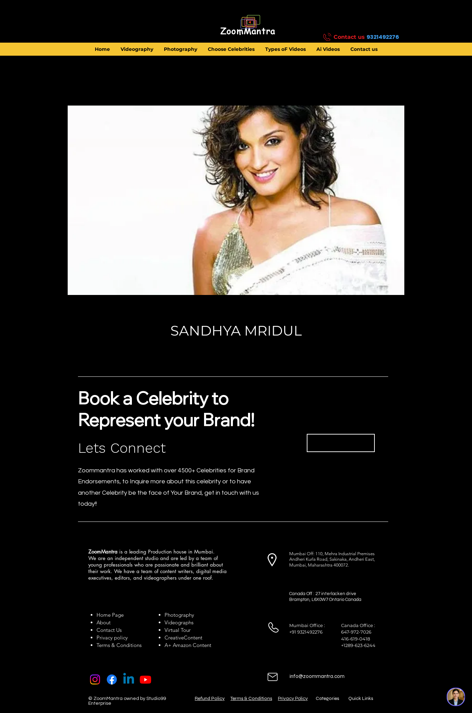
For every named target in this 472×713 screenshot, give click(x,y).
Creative (174, 637)
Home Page (110, 615)
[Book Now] (341, 443)
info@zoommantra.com (317, 676)
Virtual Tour (178, 630)
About (105, 622)
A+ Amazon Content (188, 645)
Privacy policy (112, 637)
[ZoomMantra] (247, 31)
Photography (179, 615)
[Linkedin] (128, 679)
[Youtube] (145, 679)
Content (193, 637)
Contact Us (109, 630)
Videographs (179, 622)
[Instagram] (95, 679)
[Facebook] (112, 679)
